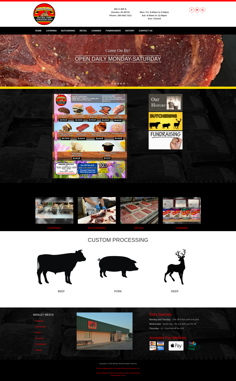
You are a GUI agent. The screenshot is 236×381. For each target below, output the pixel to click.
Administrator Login (118, 375)
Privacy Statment (102, 373)
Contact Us (145, 30)
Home (38, 30)
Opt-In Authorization (132, 373)
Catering (51, 30)
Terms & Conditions (117, 373)
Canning (96, 30)
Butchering (68, 30)
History (129, 30)
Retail (83, 30)
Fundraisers (113, 30)
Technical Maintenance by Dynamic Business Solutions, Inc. (118, 368)
